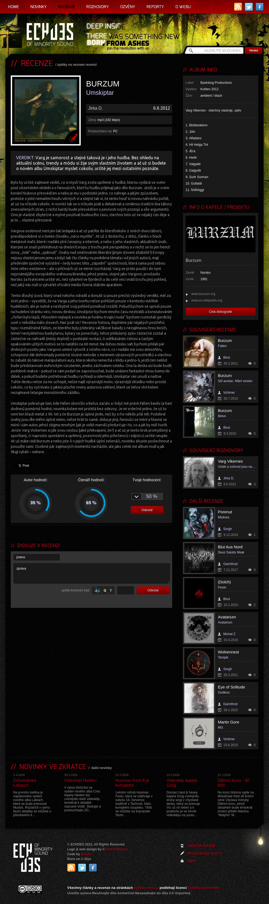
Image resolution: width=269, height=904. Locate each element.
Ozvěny (127, 6)
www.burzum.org (203, 294)
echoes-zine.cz (146, 888)
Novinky (38, 6)
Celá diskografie (220, 312)
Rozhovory (97, 6)
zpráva (91, 573)
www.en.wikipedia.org (206, 300)
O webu (183, 6)
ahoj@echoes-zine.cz (204, 853)
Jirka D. (95, 108)
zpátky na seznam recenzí (77, 65)
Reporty (155, 6)
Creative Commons (204, 888)
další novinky (101, 768)
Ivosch (86, 854)
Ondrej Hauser (117, 849)
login (191, 861)
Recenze (66, 6)
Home (13, 6)
